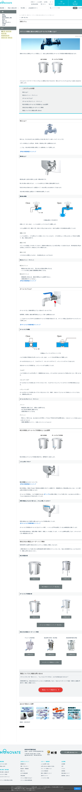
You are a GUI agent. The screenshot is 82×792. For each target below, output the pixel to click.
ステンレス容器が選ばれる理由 (6, 780)
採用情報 (63, 770)
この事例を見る (29, 654)
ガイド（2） (4, 33)
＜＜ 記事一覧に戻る (23, 17)
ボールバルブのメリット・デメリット (32, 101)
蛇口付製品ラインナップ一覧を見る (50, 586)
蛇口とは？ (25, 92)
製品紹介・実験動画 (24, 768)
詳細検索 (80, 7)
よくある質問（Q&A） (45, 763)
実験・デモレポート (6, 22)
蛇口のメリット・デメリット (30, 95)
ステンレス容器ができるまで (26, 777)
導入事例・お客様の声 (4, 772)
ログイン (44, 4)
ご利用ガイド (32, 1)
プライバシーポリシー (23, 790)
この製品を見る (35, 579)
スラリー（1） (4, 37)
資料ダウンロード (44, 775)
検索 (75, 8)
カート (52, 4)
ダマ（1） (10, 37)
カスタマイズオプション (5, 776)
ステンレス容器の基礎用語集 (26, 780)
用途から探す (2, 766)
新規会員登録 (35, 4)
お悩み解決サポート (33, 8)
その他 (3, 25)
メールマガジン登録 (45, 777)
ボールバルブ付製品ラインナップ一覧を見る (50, 625)
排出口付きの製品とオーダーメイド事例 (32, 107)
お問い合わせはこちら (72, 752)
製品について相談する (50, 690)
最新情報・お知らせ (65, 775)
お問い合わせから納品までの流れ (47, 766)
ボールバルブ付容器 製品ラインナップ (30, 324)
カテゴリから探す (3, 763)
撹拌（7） (3, 31)
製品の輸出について (65, 773)
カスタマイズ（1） (5, 35)
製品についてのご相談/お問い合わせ (32, 110)
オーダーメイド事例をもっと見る (50, 662)
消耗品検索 (22, 775)
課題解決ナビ (23, 763)
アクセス (63, 768)
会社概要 (63, 763)
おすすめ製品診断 (24, 773)
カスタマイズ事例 (3, 774)
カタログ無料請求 (44, 770)
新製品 (3, 14)
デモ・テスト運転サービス (46, 768)
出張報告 (4, 23)
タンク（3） (8, 31)
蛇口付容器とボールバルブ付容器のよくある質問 (35, 104)
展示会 (3, 19)
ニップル (48, 494)
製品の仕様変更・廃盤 (7, 17)
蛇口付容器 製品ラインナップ (28, 151)
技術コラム (4, 20)
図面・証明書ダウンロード (46, 773)
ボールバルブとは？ (27, 98)
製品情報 (4, 16)
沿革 (62, 766)
